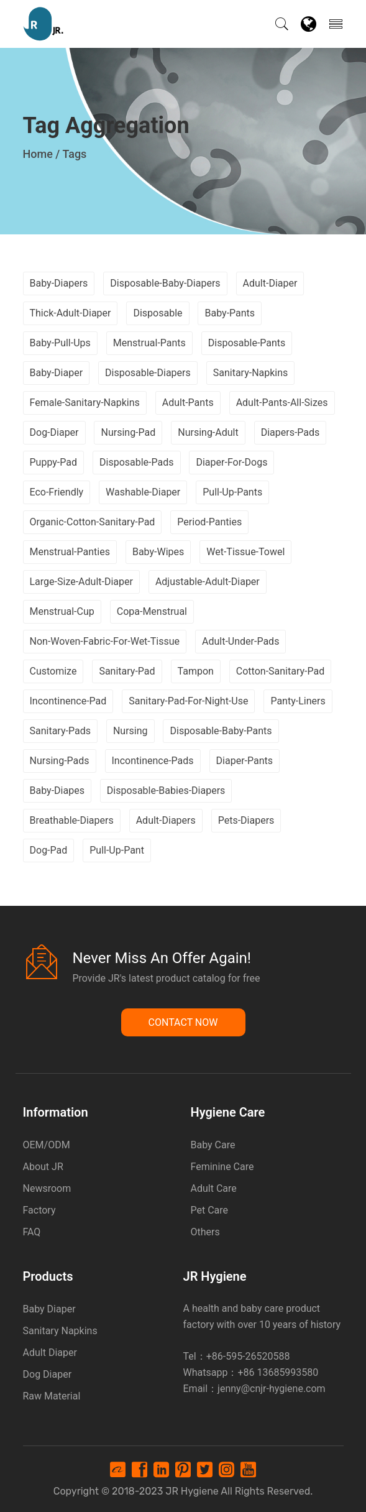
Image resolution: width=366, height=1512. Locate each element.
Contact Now (183, 1022)
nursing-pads (59, 761)
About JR (43, 1167)
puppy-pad (54, 462)
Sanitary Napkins (60, 1331)
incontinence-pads (153, 761)
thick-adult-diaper (70, 313)
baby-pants (229, 313)
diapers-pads (290, 432)
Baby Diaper (49, 1309)
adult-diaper (270, 283)
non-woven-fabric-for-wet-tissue (105, 641)
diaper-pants (244, 761)
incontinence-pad (68, 701)
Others (205, 1232)
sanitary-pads (60, 731)
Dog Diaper (47, 1374)
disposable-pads (136, 462)
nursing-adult (208, 432)
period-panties (209, 522)
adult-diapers (166, 820)
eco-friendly (57, 492)
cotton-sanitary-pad (280, 671)
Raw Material (52, 1396)
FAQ (32, 1232)
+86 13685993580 (277, 1372)
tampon (196, 671)
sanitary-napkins (250, 373)
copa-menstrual (152, 611)
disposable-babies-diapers (166, 790)
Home (38, 153)
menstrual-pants (149, 343)
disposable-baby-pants (221, 731)
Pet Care (210, 1210)
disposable (157, 313)
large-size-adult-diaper (81, 582)
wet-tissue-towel (245, 552)
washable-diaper (143, 492)
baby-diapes (57, 790)
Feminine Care (222, 1167)
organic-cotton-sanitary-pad (92, 522)
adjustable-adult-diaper (207, 582)
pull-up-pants (232, 492)
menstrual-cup (62, 611)
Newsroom (47, 1188)
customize (53, 671)
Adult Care (214, 1188)
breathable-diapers (72, 820)
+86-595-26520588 (248, 1356)
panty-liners (297, 701)
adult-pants (188, 402)
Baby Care (213, 1145)
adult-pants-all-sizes (282, 402)
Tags (74, 153)
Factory (39, 1210)
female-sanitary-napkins (85, 402)
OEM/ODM (46, 1145)
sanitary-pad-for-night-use (188, 701)
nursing (130, 731)
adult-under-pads (240, 641)
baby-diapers (59, 283)
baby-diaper (56, 373)
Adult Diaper (50, 1352)
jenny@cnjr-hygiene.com (271, 1388)
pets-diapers (246, 820)
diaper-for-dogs (231, 462)
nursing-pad (128, 432)
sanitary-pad (127, 671)
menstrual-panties (70, 552)
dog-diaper (54, 432)
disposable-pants (247, 343)
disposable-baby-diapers (165, 283)
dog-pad (49, 850)
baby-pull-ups (60, 343)
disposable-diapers (148, 373)
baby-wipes (158, 552)
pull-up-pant (116, 850)
